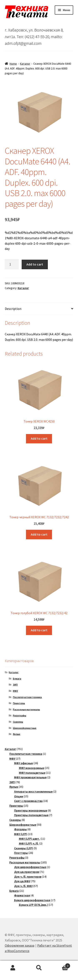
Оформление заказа (19, 945)
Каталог (25, 63)
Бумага (17, 678)
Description (13, 309)
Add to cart (34, 264)
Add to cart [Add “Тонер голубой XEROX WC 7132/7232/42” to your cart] (39, 630)
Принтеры (19, 703)
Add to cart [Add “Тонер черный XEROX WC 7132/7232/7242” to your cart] (39, 534)
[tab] (39, 309)
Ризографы (19, 715)
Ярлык (16, 734)
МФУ (15, 690)
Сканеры (18, 721)
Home (13, 63)
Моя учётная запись (13, 968)
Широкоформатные (24, 728)
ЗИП (15, 684)
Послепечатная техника (27, 697)
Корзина (61, 965)
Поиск (39, 968)
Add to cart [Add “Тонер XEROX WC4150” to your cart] (39, 438)
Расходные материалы (26, 709)
